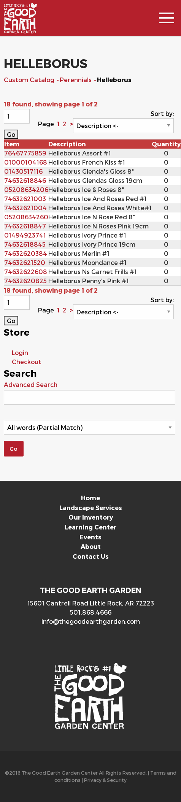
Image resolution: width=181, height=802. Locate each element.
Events (90, 536)
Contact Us (91, 556)
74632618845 (25, 244)
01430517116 (23, 171)
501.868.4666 (90, 612)
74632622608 (25, 271)
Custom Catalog (30, 79)
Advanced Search (30, 384)
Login (20, 352)
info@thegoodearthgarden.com (90, 621)
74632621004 (25, 207)
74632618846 (25, 180)
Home (90, 497)
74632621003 (25, 198)
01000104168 (25, 162)
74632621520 (24, 262)
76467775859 (25, 153)
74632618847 (25, 226)
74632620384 (25, 253)
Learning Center (90, 527)
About (91, 546)
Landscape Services (90, 507)
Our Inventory (90, 517)
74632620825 (25, 280)
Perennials (76, 79)
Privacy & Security (105, 780)
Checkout (26, 361)
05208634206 (26, 189)
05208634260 (26, 216)
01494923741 (25, 235)
